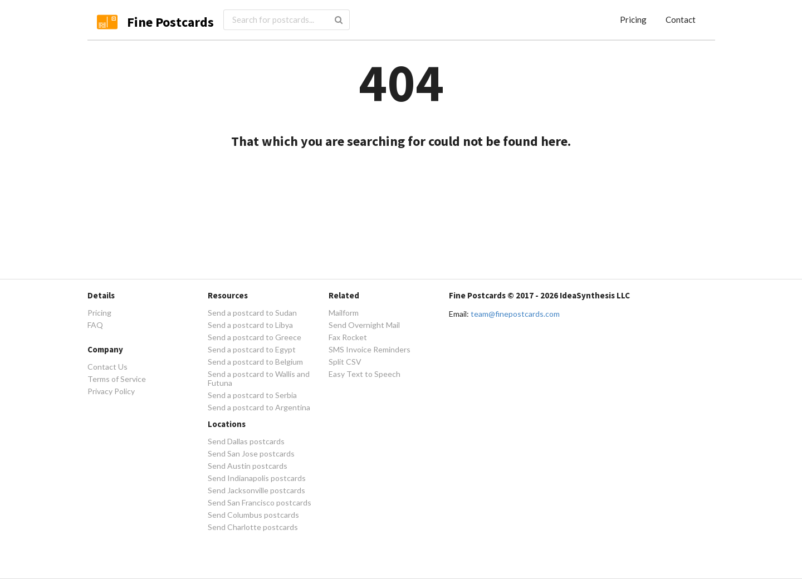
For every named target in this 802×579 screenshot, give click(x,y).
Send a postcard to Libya (250, 325)
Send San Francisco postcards (259, 502)
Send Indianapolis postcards (257, 478)
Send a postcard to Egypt (252, 349)
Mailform (344, 312)
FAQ (95, 325)
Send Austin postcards (247, 465)
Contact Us (107, 366)
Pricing (633, 19)
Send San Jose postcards (251, 453)
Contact (681, 19)
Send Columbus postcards (253, 514)
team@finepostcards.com (515, 313)
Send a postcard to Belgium (255, 361)
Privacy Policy (111, 391)
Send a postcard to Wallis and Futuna (259, 378)
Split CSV (345, 361)
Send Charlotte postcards (253, 527)
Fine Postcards (170, 22)
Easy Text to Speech (364, 374)
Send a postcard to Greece (254, 337)
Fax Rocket (348, 337)
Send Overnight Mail (364, 325)
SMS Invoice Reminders (369, 349)
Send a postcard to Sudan (252, 312)
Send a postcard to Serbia (252, 395)
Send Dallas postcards (246, 441)
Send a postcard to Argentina (259, 407)
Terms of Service (116, 379)
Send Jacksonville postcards (256, 490)
